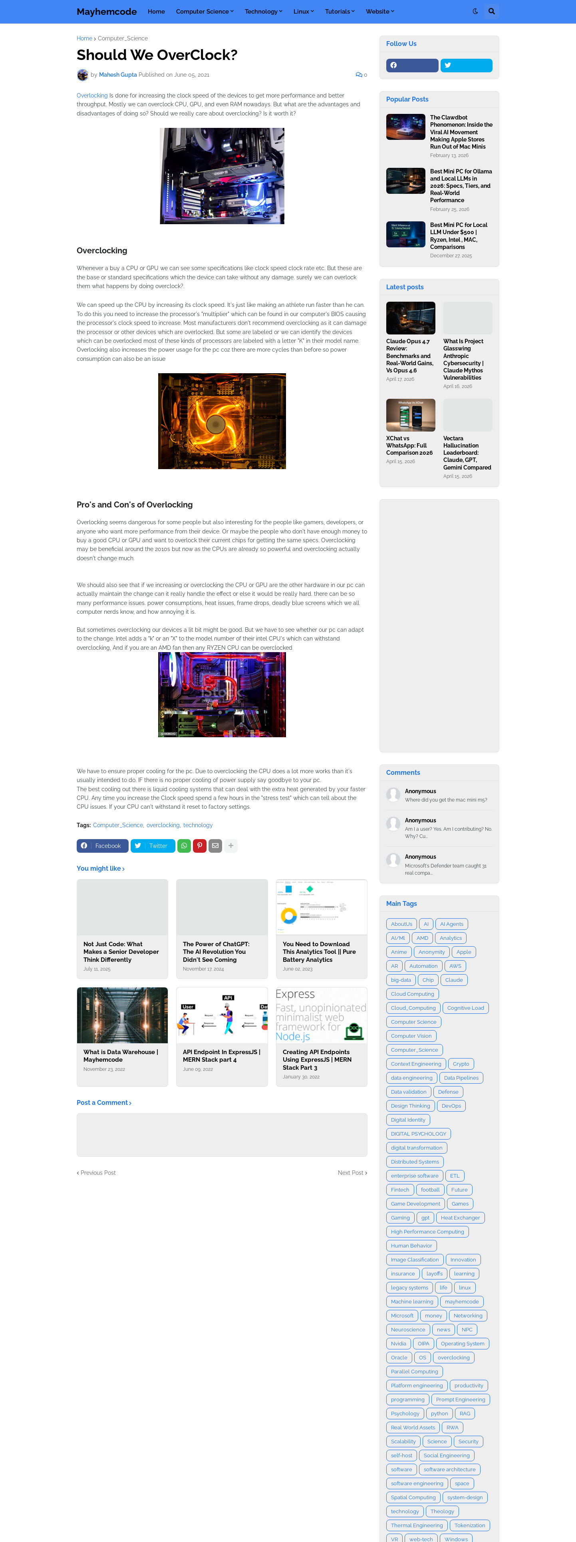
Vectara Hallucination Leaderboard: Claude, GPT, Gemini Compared (467, 453)
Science (437, 1442)
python (439, 1414)
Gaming (400, 1218)
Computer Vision (411, 1036)
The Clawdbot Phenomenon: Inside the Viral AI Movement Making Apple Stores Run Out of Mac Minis (461, 132)
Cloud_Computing (413, 1008)
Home (84, 38)
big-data (401, 980)
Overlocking (92, 95)
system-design (465, 1497)
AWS (455, 966)
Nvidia (398, 1344)
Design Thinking (410, 1106)
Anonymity (432, 952)
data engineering (412, 1078)
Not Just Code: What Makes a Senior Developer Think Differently (121, 952)
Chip (428, 980)
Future (459, 1190)
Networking (468, 1316)
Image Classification (415, 1260)
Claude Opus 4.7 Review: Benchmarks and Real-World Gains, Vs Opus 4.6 (409, 356)
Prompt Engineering (460, 1400)
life (443, 1288)
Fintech (400, 1190)
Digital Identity (408, 1120)
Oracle (399, 1358)
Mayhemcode (107, 11)
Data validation (409, 1092)
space (462, 1483)
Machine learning (412, 1302)
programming (408, 1400)
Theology (442, 1511)
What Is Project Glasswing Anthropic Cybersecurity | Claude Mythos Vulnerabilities (463, 359)
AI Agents (451, 924)
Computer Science (414, 1022)
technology (198, 825)
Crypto (461, 1064)
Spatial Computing (413, 1497)
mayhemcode (462, 1302)
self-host (401, 1455)
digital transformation (417, 1148)
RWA (453, 1428)
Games (460, 1204)
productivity (469, 1386)
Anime (399, 952)
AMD (422, 938)
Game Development (415, 1204)
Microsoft (402, 1316)
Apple (464, 952)
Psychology (405, 1414)
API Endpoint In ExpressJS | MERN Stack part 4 (221, 1056)
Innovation (463, 1260)
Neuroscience (408, 1330)
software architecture (450, 1469)
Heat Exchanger (460, 1218)
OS (422, 1358)
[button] (475, 11)
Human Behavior (411, 1246)
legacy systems (409, 1288)
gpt (425, 1218)
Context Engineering (416, 1064)
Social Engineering (447, 1455)
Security (469, 1442)
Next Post (350, 1173)
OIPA (423, 1344)
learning (464, 1274)
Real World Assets (413, 1428)
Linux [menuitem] (301, 11)
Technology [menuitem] (261, 11)
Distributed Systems (415, 1162)
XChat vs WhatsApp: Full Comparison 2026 (409, 445)
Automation (423, 966)
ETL (455, 1176)
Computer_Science (123, 38)
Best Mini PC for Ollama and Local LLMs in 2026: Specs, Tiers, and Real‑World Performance (461, 186)
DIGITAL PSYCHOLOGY (418, 1134)
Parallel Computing (414, 1372)
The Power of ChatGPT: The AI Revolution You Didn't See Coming (216, 952)
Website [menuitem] (377, 11)
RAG (465, 1414)
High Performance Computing (427, 1232)
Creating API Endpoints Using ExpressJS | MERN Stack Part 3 (317, 1060)
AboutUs (401, 924)
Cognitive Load (465, 1008)
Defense (448, 1092)
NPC (467, 1330)
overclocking (163, 825)
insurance (403, 1274)
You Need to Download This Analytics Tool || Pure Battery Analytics (319, 952)
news (443, 1330)
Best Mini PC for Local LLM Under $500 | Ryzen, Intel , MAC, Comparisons (458, 236)
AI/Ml (398, 938)
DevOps (451, 1106)
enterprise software (415, 1176)
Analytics (451, 938)
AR (394, 966)
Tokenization (470, 1525)
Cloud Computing (412, 994)
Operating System (463, 1344)
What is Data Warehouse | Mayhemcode (120, 1056)
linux (465, 1288)
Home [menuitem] (156, 11)
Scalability (403, 1442)
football (430, 1190)
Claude (454, 980)
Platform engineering (417, 1386)
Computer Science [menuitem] (202, 11)
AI (426, 924)
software (401, 1469)
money (433, 1316)
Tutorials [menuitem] (337, 11)
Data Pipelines (461, 1078)
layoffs (435, 1274)
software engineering (417, 1483)
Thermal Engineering (417, 1525)
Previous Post (98, 1173)
